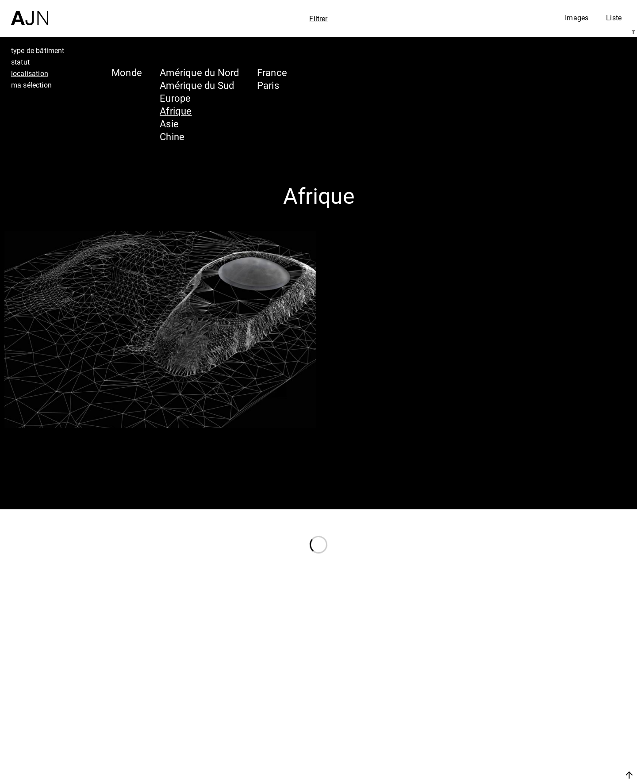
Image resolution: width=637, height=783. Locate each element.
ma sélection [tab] (31, 85)
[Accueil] (29, 12)
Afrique (176, 110)
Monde (126, 72)
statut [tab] (20, 62)
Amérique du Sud (197, 85)
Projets (546, 736)
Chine (172, 136)
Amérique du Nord (199, 72)
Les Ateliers (560, 719)
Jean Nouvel (562, 702)
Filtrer (318, 18)
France (272, 72)
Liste (614, 18)
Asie (169, 123)
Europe (175, 98)
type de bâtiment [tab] (38, 50)
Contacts (551, 753)
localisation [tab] (29, 73)
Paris (268, 85)
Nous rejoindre (545, 775)
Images (576, 18)
